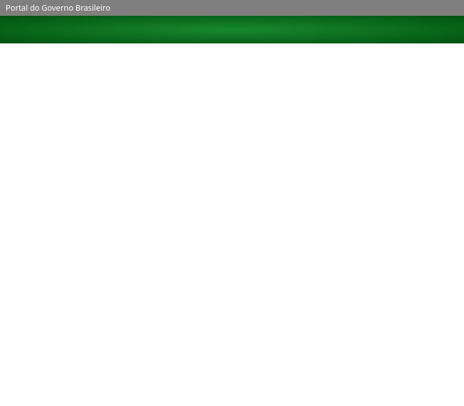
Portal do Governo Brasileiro (58, 7)
